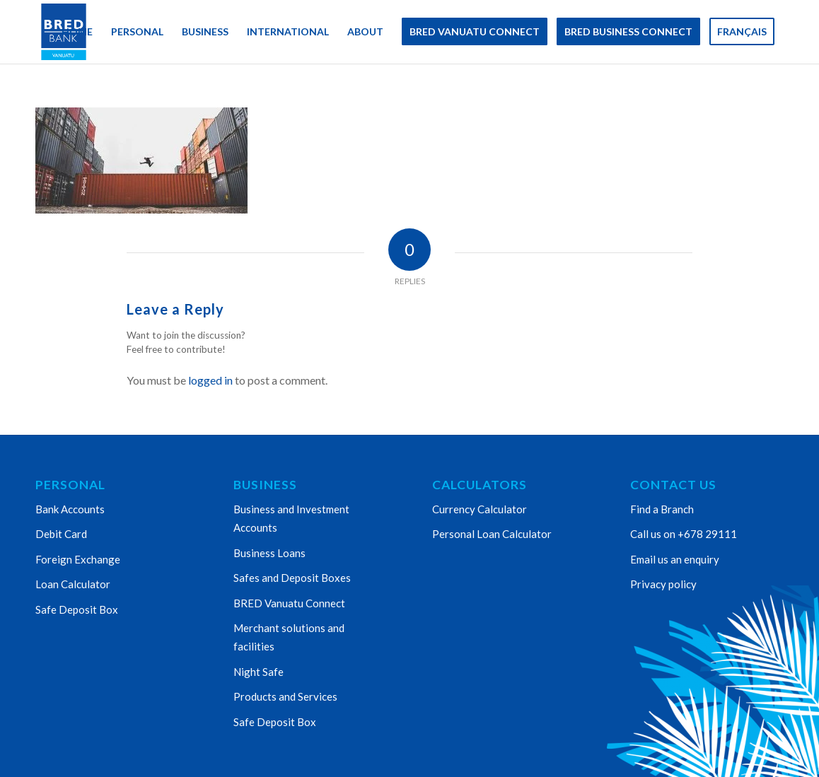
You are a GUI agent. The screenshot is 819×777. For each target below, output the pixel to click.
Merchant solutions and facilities (288, 637)
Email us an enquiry (674, 559)
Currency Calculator (479, 509)
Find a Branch (662, 509)
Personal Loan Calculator (492, 533)
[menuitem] (77, 32)
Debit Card (61, 533)
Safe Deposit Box (76, 609)
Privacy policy (663, 584)
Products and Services (285, 696)
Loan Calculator (72, 584)
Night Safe (258, 671)
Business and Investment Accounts (291, 518)
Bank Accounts (70, 509)
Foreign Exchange (77, 559)
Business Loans (269, 553)
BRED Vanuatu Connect (289, 603)
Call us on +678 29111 (683, 533)
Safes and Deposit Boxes (292, 577)
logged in (210, 380)
